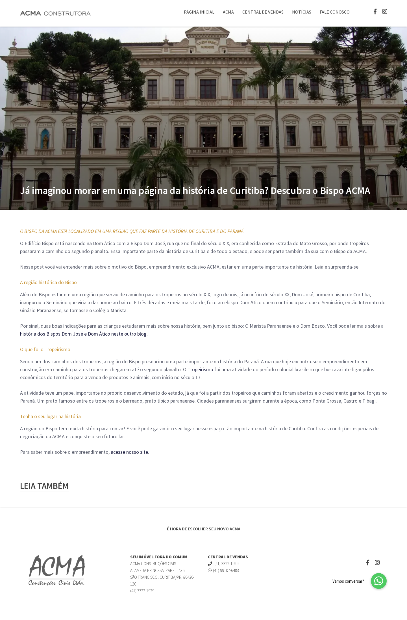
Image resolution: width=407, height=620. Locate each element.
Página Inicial (199, 12)
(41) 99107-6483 (223, 570)
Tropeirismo (200, 369)
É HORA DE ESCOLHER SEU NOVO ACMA (203, 529)
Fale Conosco (335, 12)
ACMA (228, 12)
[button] (379, 581)
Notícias (301, 12)
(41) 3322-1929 (223, 563)
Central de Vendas (263, 12)
